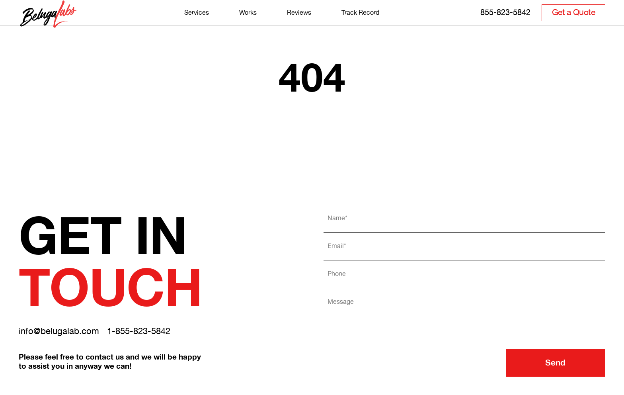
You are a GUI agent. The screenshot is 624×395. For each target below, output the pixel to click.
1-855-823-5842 (138, 331)
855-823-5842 (505, 22)
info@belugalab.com (59, 331)
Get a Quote (573, 22)
